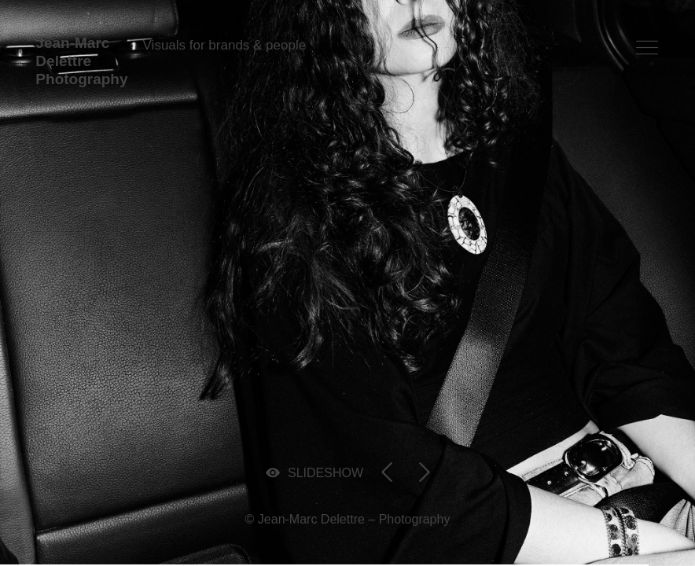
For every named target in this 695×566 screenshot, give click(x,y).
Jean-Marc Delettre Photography (81, 61)
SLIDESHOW (325, 473)
